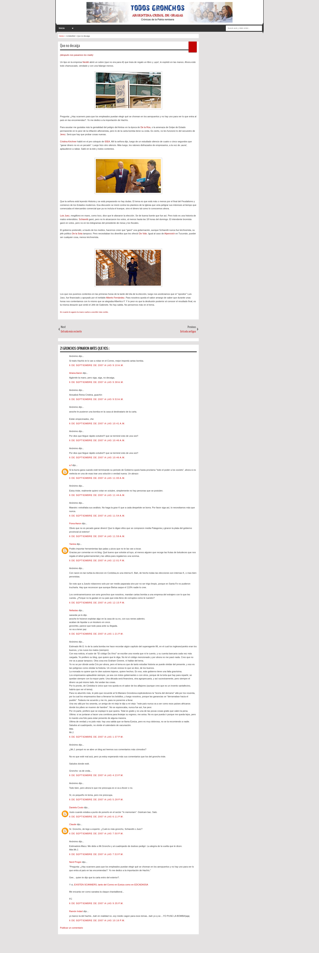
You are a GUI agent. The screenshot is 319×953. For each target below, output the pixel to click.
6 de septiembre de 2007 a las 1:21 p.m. (96, 634)
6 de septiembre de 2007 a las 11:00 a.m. (97, 478)
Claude (73, 824)
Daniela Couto (76, 807)
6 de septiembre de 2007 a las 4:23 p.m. (96, 775)
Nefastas (74, 610)
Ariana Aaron (76, 373)
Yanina (73, 544)
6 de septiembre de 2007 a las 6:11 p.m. (96, 816)
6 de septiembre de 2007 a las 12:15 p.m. (97, 602)
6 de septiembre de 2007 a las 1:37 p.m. (96, 737)
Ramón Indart (76, 911)
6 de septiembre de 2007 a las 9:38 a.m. (96, 382)
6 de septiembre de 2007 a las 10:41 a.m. (97, 423)
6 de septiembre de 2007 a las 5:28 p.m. (96, 799)
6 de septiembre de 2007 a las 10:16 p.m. (97, 920)
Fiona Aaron (75, 523)
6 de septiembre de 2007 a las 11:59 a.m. (97, 536)
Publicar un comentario (71, 928)
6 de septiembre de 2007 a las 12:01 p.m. (97, 560)
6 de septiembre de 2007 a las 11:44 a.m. (97, 495)
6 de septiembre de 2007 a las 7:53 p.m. (96, 854)
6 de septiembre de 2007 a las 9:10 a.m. (96, 365)
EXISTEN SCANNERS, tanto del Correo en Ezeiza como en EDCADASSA (111, 884)
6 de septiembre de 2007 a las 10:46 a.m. (97, 440)
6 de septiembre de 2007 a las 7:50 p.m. (96, 833)
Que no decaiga (70, 46)
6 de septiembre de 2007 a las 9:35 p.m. (96, 903)
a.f (70, 465)
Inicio (62, 28)
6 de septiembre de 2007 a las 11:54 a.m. (97, 515)
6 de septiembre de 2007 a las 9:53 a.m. (96, 399)
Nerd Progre (75, 862)
